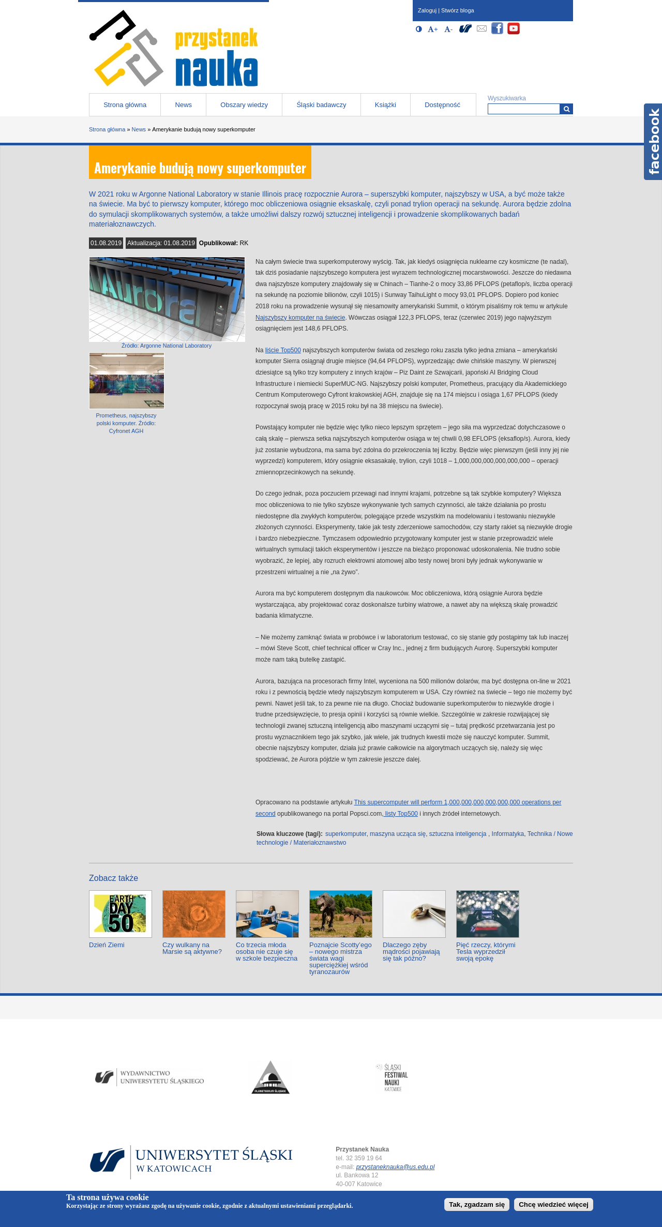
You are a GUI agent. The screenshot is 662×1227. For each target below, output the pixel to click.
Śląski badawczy (321, 105)
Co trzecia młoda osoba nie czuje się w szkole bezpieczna (266, 951)
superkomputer (345, 833)
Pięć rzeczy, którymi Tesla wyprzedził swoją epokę (486, 951)
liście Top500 (283, 350)
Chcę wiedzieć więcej (554, 1204)
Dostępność (442, 105)
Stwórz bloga (457, 10)
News (183, 105)
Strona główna (124, 105)
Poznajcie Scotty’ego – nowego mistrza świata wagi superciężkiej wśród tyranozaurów (340, 958)
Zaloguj (427, 10)
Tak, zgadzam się (477, 1204)
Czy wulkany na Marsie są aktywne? (192, 948)
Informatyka (508, 833)
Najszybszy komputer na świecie (300, 317)
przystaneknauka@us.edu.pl (395, 1167)
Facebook (653, 141)
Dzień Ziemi (107, 945)
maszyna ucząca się (398, 833)
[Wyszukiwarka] (566, 108)
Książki (385, 105)
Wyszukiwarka (507, 98)
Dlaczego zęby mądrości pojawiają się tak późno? (411, 951)
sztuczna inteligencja (458, 833)
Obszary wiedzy (244, 105)
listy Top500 (401, 813)
